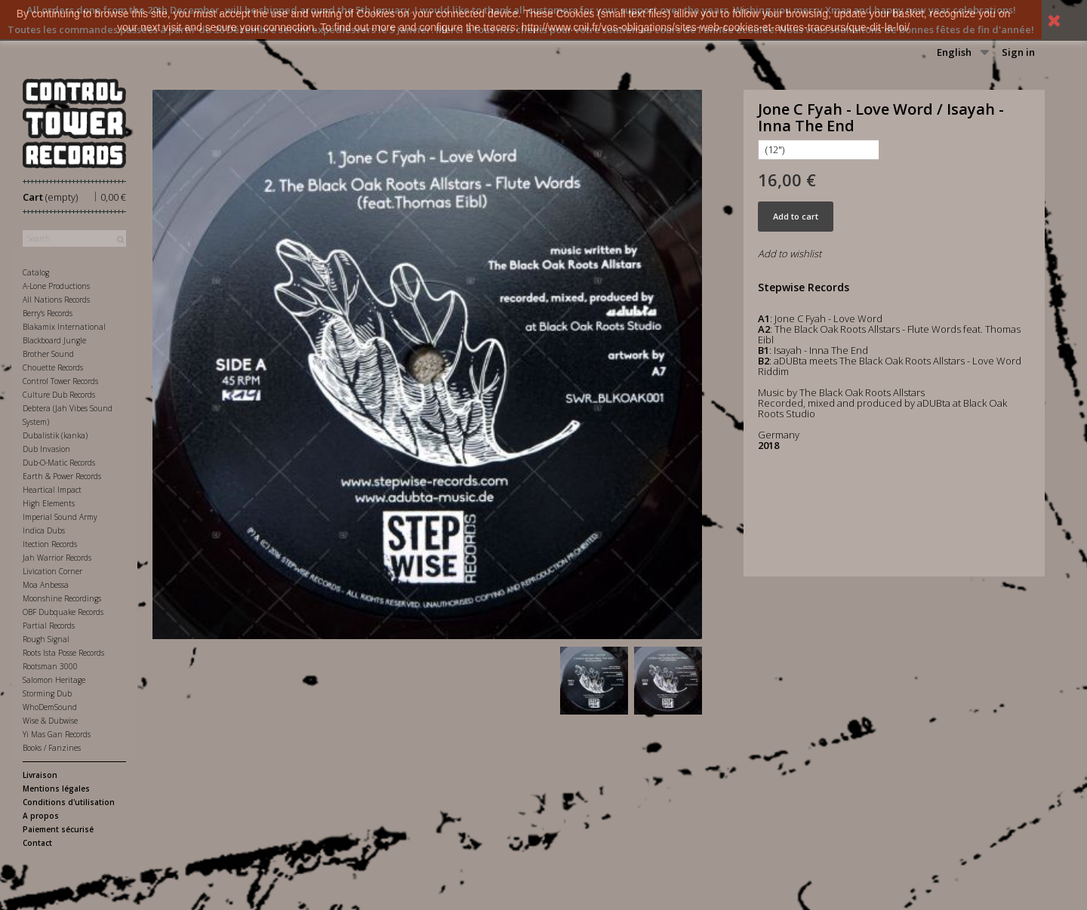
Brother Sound (48, 354)
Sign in (1018, 52)
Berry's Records (47, 313)
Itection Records (50, 544)
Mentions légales (56, 788)
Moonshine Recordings (62, 598)
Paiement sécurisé (58, 829)
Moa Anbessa (46, 585)
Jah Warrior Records (57, 557)
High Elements (49, 503)
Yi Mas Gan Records (57, 734)
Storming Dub (47, 693)
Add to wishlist (789, 253)
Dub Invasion (46, 449)
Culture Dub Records (59, 394)
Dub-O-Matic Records (59, 462)
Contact (37, 843)
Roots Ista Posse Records (63, 652)
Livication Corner (52, 571)
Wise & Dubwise (50, 720)
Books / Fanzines (52, 747)
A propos (41, 815)
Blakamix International (64, 326)
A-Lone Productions (56, 286)
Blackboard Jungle (54, 340)
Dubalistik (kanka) (55, 435)
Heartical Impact (52, 489)
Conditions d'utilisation (69, 802)
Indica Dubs (44, 530)
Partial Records (49, 625)
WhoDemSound (50, 707)
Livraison (40, 775)
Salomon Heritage (54, 680)
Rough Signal (46, 639)
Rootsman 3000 (50, 666)
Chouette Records (53, 367)
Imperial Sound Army (60, 517)
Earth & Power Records (62, 476)
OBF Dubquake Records (63, 612)
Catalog (36, 272)
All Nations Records (56, 299)
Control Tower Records (60, 381)
